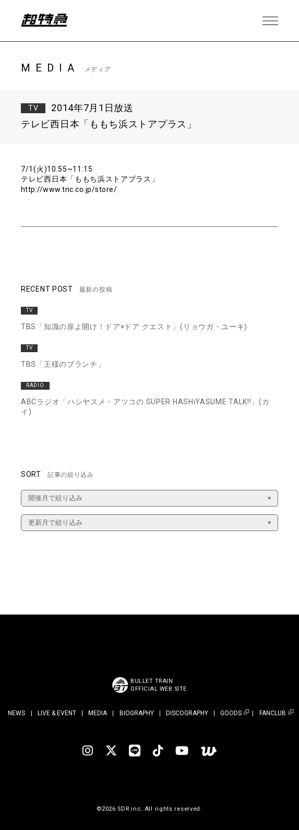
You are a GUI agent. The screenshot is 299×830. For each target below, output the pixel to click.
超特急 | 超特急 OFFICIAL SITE (47, 21)
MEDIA (97, 713)
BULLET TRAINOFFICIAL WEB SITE (159, 685)
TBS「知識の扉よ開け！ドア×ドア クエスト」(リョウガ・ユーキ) (134, 326)
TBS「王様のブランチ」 (63, 364)
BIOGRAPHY (136, 713)
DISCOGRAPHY (187, 713)
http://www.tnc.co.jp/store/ (70, 189)
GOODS (231, 713)
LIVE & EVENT (57, 713)
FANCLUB (272, 713)
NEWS (16, 713)
